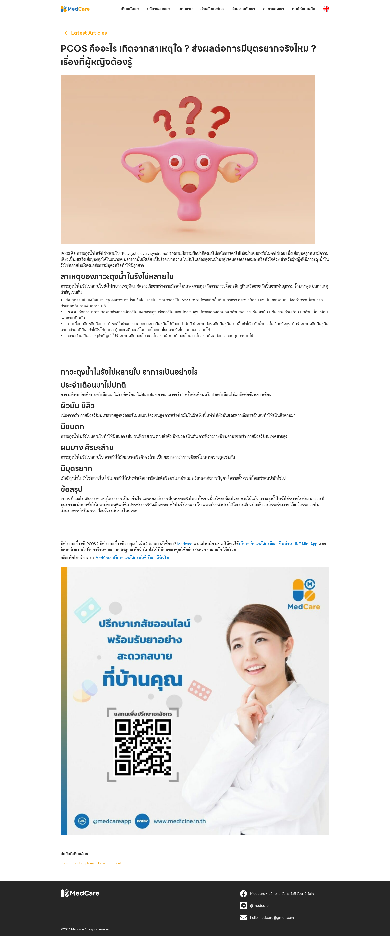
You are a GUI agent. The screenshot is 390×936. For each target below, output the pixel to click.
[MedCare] (75, 8)
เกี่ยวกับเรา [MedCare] (130, 9)
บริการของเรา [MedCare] (158, 9)
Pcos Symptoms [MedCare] (83, 863)
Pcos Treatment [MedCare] (109, 863)
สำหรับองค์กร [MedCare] (212, 9)
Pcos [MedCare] (64, 863)
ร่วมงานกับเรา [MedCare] (243, 9)
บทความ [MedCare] (185, 9)
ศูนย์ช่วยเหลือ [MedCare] (303, 9)
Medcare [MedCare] (184, 543)
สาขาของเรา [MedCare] (273, 9)
